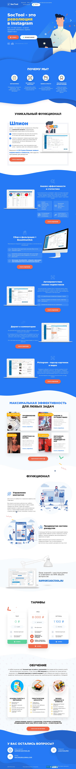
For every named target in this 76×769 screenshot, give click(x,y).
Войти (36, 4)
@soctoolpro (63, 751)
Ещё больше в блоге (37, 458)
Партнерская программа (45, 2)
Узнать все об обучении (38, 728)
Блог (28, 2)
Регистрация (26, 4)
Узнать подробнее (17, 159)
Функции (23, 2)
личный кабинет (30, 37)
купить (14, 37)
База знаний (34, 2)
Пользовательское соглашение (30, 766)
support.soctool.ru (51, 580)
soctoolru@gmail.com (23, 757)
